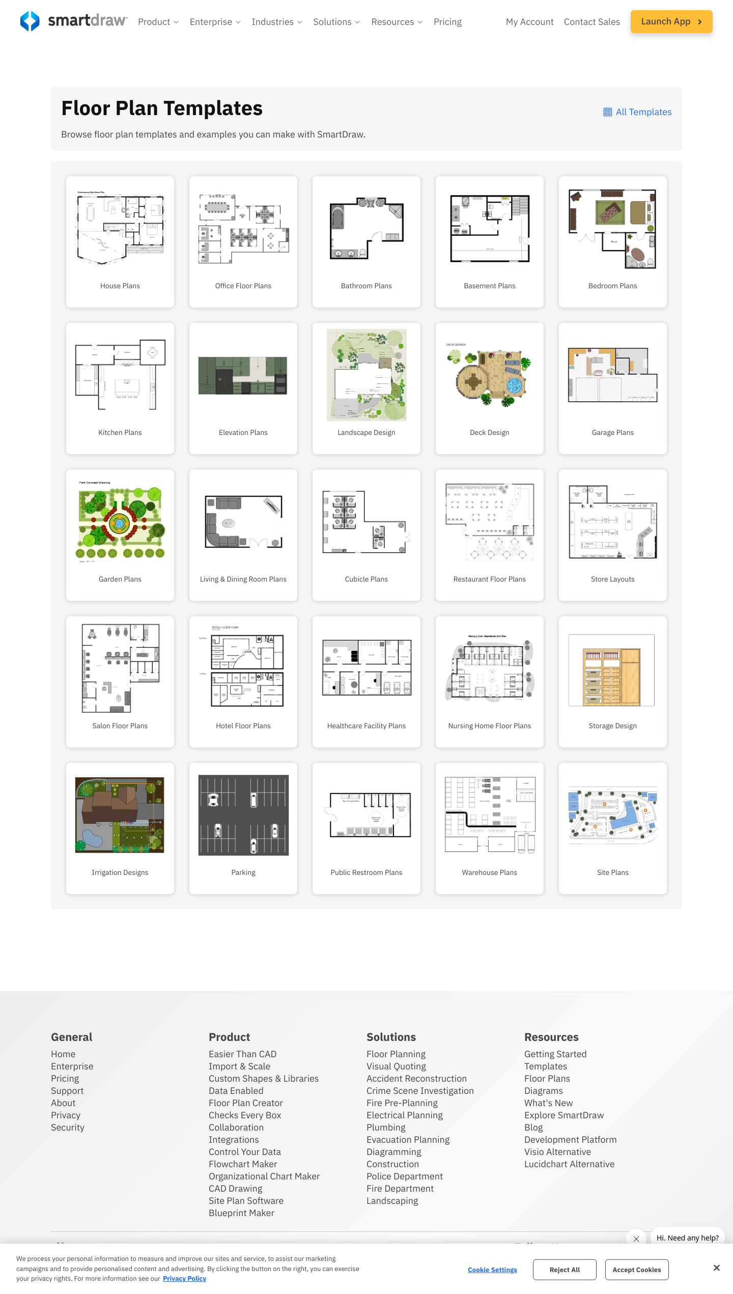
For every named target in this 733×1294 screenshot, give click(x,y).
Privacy (65, 1115)
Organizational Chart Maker (264, 1176)
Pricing (65, 1078)
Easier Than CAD (243, 1054)
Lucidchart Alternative (569, 1164)
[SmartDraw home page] (74, 21)
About (63, 1103)
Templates (546, 1066)
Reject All (565, 1269)
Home (63, 1054)
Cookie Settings (492, 1269)
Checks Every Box (245, 1115)
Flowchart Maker (243, 1164)
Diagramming (393, 1152)
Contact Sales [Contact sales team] (592, 21)
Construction (392, 1164)
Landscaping (392, 1200)
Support (67, 1090)
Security (67, 1127)
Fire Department (400, 1188)
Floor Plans (547, 1078)
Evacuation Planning (407, 1139)
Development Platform (570, 1139)
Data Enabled (236, 1090)
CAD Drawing (235, 1188)
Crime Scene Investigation (420, 1090)
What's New (548, 1103)
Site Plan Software (246, 1200)
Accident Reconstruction (416, 1078)
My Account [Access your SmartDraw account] (530, 21)
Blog (533, 1127)
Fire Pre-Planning (402, 1103)
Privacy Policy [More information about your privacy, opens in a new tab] (184, 1278)
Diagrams (543, 1090)
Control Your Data (245, 1152)
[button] (159, 22)
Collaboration (236, 1127)
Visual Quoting (396, 1066)
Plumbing (385, 1127)
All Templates (637, 112)
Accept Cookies (637, 1269)
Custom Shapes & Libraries (264, 1078)
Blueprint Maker (241, 1213)
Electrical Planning (404, 1115)
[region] (366, 1269)
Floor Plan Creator (246, 1103)
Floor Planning (396, 1054)
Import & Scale (239, 1066)
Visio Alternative (557, 1152)
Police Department (404, 1176)
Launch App (671, 21)
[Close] (717, 1267)
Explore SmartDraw (564, 1115)
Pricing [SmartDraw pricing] (448, 21)
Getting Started (555, 1054)
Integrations (234, 1139)
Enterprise (72, 1066)
